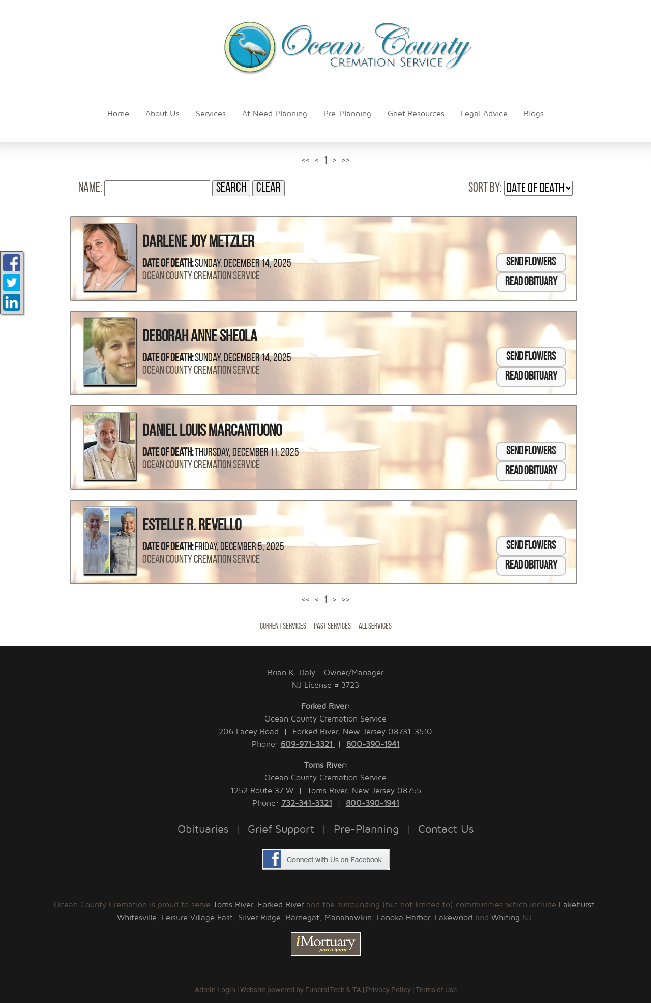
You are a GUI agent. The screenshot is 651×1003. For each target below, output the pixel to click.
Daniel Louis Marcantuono (212, 432)
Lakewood (453, 917)
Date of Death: (167, 264)
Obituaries (202, 829)
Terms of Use (436, 989)
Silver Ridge (259, 917)
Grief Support (281, 829)
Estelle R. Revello (191, 526)
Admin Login (215, 989)
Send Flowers (531, 262)
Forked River (281, 905)
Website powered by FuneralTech (292, 989)
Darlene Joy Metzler (198, 243)
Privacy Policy (388, 989)
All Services (375, 626)
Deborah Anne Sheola (199, 337)
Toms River (233, 905)
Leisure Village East (197, 917)
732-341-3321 (306, 803)
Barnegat (302, 917)
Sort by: (485, 188)
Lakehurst (577, 905)
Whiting (505, 917)
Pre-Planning (366, 829)
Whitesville (137, 917)
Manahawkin (348, 917)
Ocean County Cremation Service (201, 277)
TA (356, 989)
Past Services (332, 626)
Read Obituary (531, 282)
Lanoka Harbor (403, 917)
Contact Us (446, 829)
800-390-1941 (373, 744)
